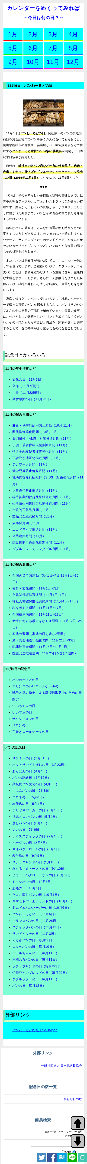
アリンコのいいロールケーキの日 (37, 686)
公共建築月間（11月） (29, 536)
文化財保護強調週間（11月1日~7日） (40, 595)
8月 (73, 48)
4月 (73, 34)
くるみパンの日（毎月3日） (33, 940)
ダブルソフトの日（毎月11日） (35, 979)
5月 (13, 48)
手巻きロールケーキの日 (30, 732)
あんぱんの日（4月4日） (30, 771)
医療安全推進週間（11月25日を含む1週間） (45, 653)
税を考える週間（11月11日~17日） (38, 608)
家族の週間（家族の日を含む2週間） (39, 634)
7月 (53, 48)
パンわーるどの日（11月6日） (35, 914)
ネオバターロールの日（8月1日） (37, 849)
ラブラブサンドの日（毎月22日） (37, 966)
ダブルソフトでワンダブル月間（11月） (42, 549)
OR (77, 1152)
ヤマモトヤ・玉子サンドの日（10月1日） (43, 901)
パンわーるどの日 (25, 680)
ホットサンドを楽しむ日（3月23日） (40, 765)
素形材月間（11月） (27, 523)
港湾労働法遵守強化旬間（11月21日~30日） (45, 640)
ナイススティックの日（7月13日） (38, 836)
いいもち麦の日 (23, 706)
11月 (53, 62)
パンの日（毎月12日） (29, 985)
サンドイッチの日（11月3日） (35, 933)
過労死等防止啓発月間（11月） (35, 471)
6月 (33, 48)
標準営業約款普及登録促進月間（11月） (42, 497)
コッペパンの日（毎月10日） (34, 946)
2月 (33, 34)
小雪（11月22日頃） (27, 392)
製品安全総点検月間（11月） (34, 516)
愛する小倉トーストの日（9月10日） (40, 868)
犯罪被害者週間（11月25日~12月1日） (41, 647)
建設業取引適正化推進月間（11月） (39, 542)
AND (68, 1152)
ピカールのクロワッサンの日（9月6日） (42, 875)
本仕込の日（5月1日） (29, 804)
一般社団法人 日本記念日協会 (61, 1065)
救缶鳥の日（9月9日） (29, 855)
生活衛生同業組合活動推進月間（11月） (42, 503)
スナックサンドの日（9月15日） (36, 862)
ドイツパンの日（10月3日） (33, 882)
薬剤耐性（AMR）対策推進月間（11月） (42, 438)
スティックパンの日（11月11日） (37, 927)
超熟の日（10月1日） (28, 888)
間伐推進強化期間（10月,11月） (36, 432)
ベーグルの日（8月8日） (30, 843)
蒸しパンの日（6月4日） (30, 823)
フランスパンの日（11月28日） (35, 921)
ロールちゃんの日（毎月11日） (35, 953)
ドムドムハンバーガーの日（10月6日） (41, 907)
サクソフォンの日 (25, 719)
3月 (53, 34)
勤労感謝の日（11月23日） (32, 399)
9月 (13, 62)
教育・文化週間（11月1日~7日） (36, 588)
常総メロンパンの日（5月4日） (35, 816)
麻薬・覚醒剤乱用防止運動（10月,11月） (43, 425)
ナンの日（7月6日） (27, 829)
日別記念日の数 (71, 1099)
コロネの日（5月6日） (29, 797)
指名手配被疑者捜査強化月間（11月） (40, 451)
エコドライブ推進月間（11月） (35, 529)
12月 (73, 62)
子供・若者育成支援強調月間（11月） (40, 445)
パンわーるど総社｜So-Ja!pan (35, 1030)
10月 (33, 62)
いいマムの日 (22, 712)
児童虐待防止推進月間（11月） (35, 490)
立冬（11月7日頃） (26, 386)
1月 (13, 34)
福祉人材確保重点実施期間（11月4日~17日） (46, 601)
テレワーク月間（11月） (30, 464)
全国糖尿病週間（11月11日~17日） (38, 614)
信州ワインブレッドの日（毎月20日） (40, 973)
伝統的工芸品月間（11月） (32, 510)
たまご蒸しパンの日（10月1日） (36, 894)
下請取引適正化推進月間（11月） (37, 458)
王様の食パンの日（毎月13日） (35, 959)
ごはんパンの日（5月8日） (32, 790)
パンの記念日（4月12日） (31, 777)
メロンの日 (20, 725)
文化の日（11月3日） (28, 379)
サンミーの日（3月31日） (31, 758)
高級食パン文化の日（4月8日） (35, 784)
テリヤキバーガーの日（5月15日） (38, 810)
